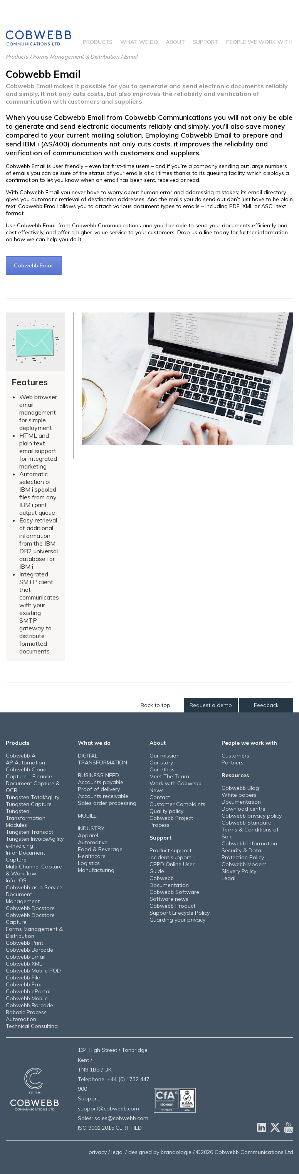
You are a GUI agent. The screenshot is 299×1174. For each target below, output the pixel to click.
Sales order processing (107, 802)
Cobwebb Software (174, 891)
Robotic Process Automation (26, 1016)
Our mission (165, 755)
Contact (160, 797)
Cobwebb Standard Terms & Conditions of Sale (250, 829)
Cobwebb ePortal (28, 991)
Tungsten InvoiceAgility (35, 838)
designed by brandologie (159, 1152)
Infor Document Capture (25, 856)
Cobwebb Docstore (30, 908)
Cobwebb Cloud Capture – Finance (29, 773)
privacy (98, 1152)
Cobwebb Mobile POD (33, 970)
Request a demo (211, 705)
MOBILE (87, 815)
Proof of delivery (99, 789)
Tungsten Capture (29, 804)
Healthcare (92, 856)
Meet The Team (169, 776)
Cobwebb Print (24, 942)
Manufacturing (96, 870)
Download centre (243, 808)
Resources (235, 775)
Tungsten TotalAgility (32, 797)
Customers (235, 755)
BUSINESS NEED (98, 775)
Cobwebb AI (21, 755)
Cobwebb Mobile (27, 998)
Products (98, 42)
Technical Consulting (32, 1026)
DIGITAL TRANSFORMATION (102, 759)
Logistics (89, 863)
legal (117, 1152)
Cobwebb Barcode (29, 949)
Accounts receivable (103, 796)
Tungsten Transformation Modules (25, 818)
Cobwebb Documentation (169, 881)
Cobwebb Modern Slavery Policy (244, 868)
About (175, 42)
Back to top (155, 705)
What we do (139, 42)
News (157, 790)
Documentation (241, 801)
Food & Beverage (100, 849)
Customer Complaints (177, 804)
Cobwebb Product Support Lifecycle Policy (180, 909)
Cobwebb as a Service (34, 887)
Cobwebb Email (34, 265)
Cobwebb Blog (240, 787)
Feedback (266, 705)
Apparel (88, 835)
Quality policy (166, 811)
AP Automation (25, 762)
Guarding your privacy (177, 919)
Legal (228, 878)
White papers (239, 794)
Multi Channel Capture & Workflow (34, 870)
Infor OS (16, 880)
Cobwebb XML (24, 963)
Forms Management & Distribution (76, 56)
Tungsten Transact (29, 831)
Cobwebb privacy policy (252, 815)
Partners (233, 762)
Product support (170, 850)
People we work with (259, 42)
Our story (161, 762)
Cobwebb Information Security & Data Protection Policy (249, 850)
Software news (169, 898)
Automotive (93, 842)
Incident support (170, 857)
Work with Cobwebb (176, 783)
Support (205, 42)
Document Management (23, 898)
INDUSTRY (91, 828)
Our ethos (162, 769)
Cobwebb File (23, 977)
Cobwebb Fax (23, 984)
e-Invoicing (19, 845)
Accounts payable (100, 782)
